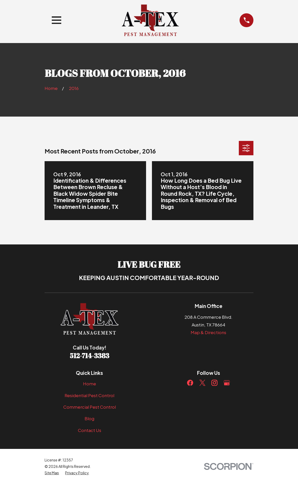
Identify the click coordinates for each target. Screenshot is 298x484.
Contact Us (89, 430)
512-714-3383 (89, 355)
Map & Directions (208, 332)
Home (89, 383)
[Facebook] (190, 383)
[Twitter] (202, 383)
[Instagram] (214, 383)
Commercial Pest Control (89, 407)
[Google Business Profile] (227, 383)
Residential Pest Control (89, 395)
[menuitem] (52, 473)
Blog (89, 418)
